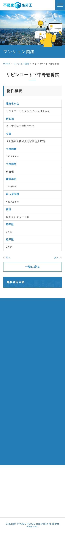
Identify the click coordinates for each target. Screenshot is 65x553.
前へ (8, 257)
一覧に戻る (32, 266)
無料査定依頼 (15, 282)
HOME (6, 63)
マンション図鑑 (21, 63)
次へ (56, 257)
